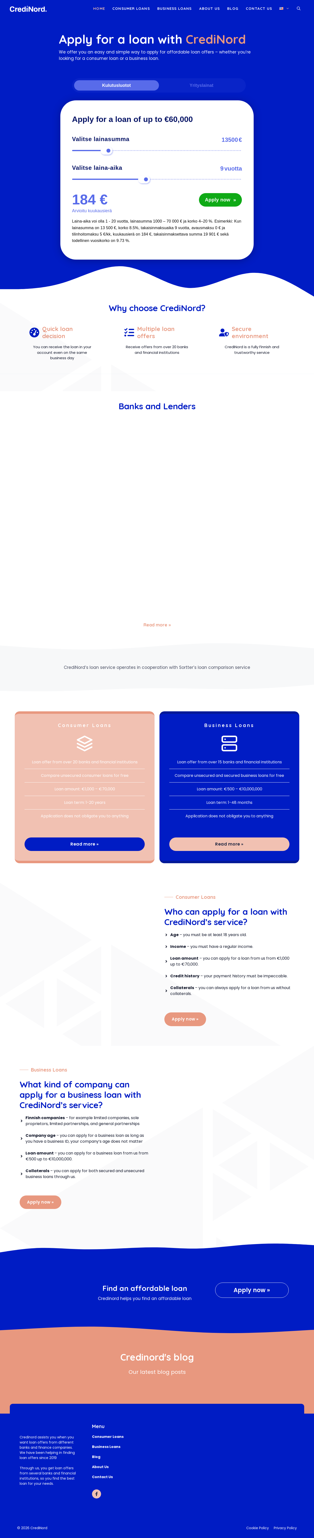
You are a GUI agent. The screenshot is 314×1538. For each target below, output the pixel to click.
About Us (209, 8)
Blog (232, 8)
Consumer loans (131, 8)
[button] (298, 8)
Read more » (157, 625)
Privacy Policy (285, 1527)
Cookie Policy (257, 1527)
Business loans (174, 8)
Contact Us (259, 8)
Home (99, 8)
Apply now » (185, 1019)
